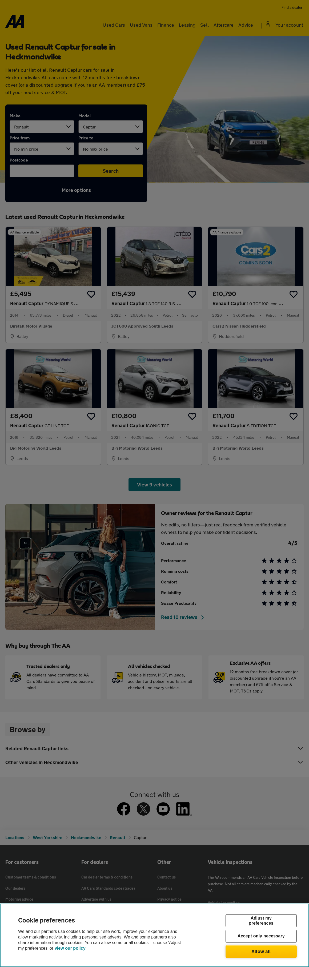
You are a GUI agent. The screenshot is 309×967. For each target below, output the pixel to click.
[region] (154, 935)
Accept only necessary (261, 936)
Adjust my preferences (261, 920)
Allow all (261, 951)
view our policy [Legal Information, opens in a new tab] (70, 948)
